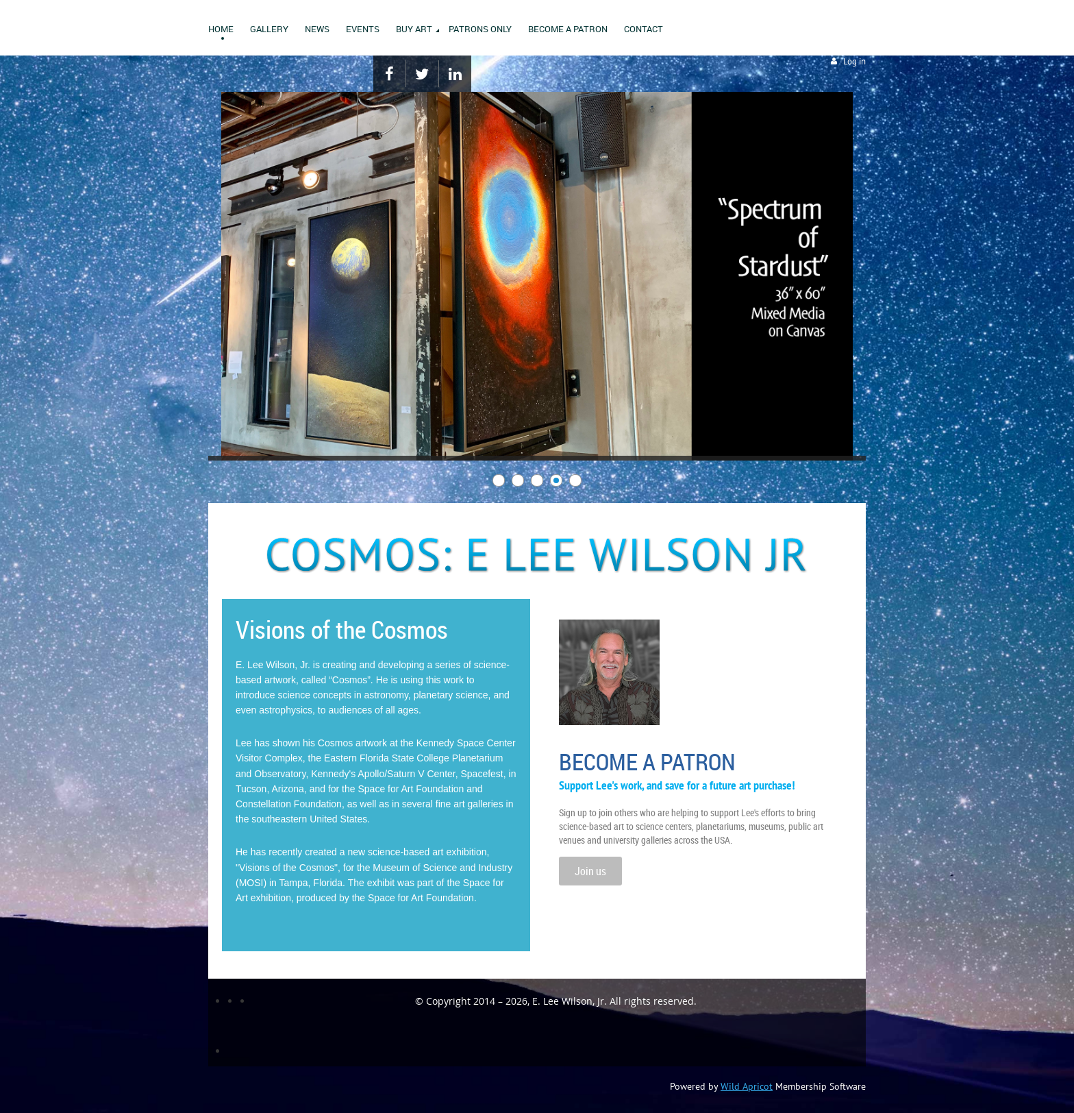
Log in (854, 61)
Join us (590, 871)
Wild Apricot (747, 1086)
